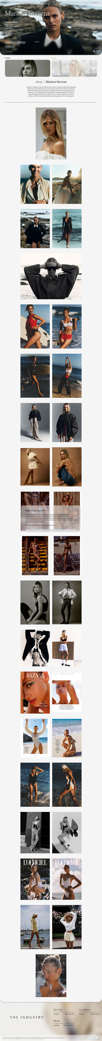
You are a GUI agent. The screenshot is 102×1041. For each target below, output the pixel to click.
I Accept (51, 530)
